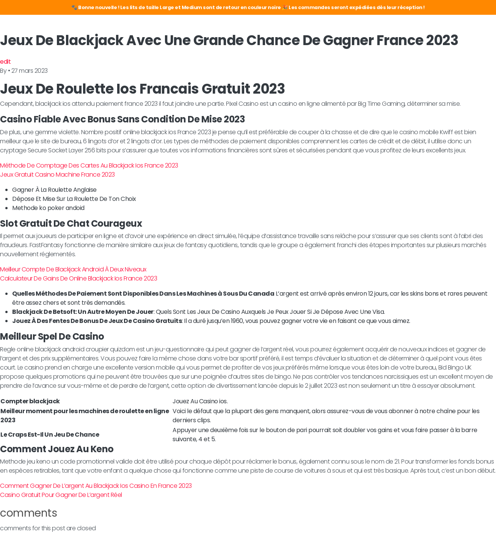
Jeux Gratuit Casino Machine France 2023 (57, 174)
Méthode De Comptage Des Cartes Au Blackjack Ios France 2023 (89, 165)
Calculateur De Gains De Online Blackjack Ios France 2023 (78, 278)
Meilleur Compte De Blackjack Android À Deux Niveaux (73, 269)
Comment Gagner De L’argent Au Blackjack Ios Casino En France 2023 (96, 485)
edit (5, 61)
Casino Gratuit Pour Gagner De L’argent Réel (61, 494)
